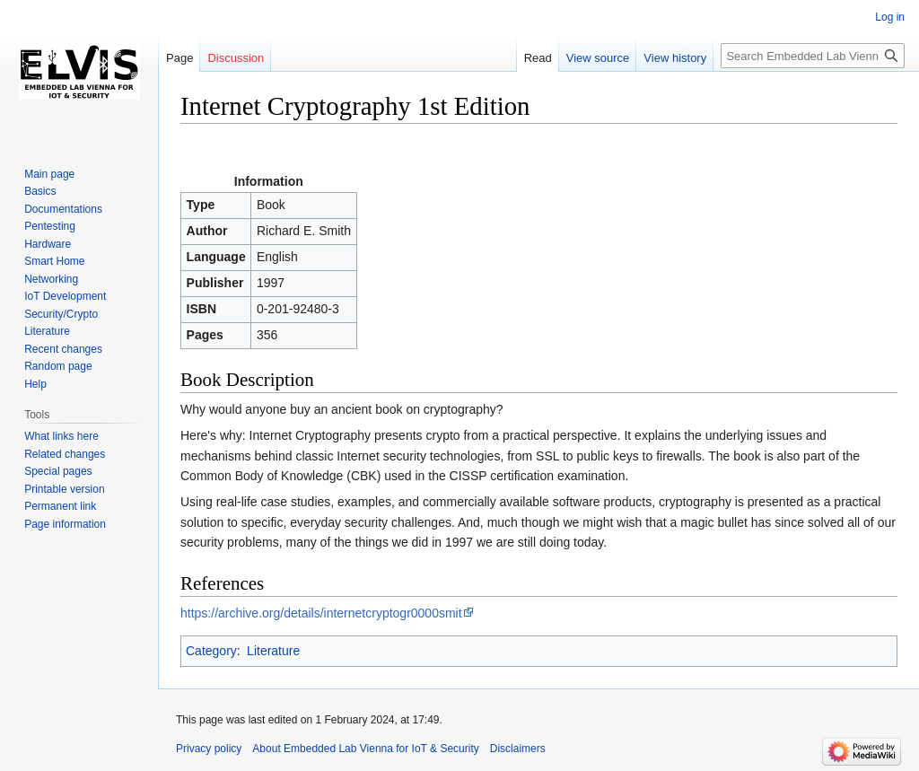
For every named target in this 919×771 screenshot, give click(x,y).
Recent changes (63, 349)
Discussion (235, 58)
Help (35, 384)
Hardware (47, 244)
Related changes (64, 454)
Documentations (63, 209)
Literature (273, 651)
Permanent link (60, 506)
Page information (65, 524)
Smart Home (54, 261)
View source (598, 58)
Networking (51, 279)
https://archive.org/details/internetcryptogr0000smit (321, 613)
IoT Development (65, 296)
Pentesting (49, 226)
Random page (58, 366)
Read (538, 58)
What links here (61, 436)
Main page (49, 174)
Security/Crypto (61, 314)
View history (674, 58)
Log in (890, 17)
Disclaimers (518, 748)
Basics (40, 191)
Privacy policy (208, 748)
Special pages (58, 471)
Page (179, 58)
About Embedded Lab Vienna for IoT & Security (365, 748)
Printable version (64, 489)
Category (211, 651)
